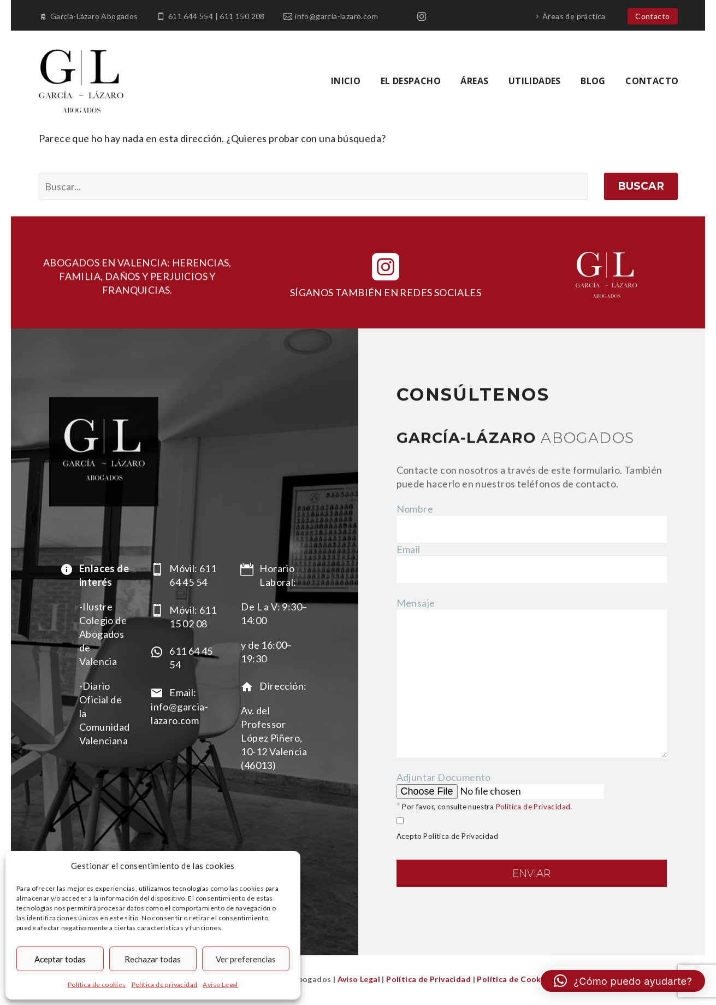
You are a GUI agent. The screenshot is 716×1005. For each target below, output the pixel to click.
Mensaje (416, 603)
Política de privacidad (165, 984)
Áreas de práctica (574, 16)
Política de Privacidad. (534, 806)
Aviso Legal (220, 984)
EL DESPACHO (411, 81)
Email (409, 549)
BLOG (593, 81)
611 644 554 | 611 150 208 (216, 16)
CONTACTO (651, 81)
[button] (623, 981)
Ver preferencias (246, 959)
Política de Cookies (513, 979)
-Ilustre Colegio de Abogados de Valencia (103, 634)
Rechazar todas (153, 959)
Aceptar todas (60, 959)
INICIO (345, 81)
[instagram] (385, 266)
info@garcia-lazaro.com (336, 16)
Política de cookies (97, 984)
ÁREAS (474, 81)
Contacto (652, 16)
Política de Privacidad (428, 979)
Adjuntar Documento (532, 844)
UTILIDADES (534, 81)
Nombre (415, 509)
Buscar (641, 186)
